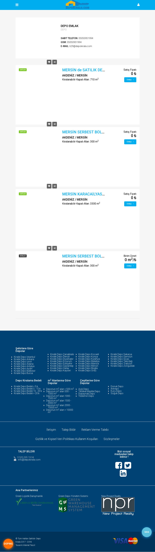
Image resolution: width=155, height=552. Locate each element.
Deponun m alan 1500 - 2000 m (58, 401)
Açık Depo (83, 389)
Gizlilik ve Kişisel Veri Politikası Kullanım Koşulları (66, 439)
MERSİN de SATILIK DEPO (84, 70)
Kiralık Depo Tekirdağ (121, 361)
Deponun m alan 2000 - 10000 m (58, 406)
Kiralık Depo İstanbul (24, 357)
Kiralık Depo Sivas (120, 359)
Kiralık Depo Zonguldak (123, 366)
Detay (130, 80)
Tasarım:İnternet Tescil (25, 545)
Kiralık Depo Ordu (87, 370)
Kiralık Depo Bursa (23, 373)
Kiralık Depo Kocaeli (88, 354)
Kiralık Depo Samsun (121, 356)
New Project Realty (111, 496)
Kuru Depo (116, 391)
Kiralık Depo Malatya (88, 361)
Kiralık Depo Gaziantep (61, 366)
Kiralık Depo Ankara (24, 359)
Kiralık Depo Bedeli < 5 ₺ (26, 386)
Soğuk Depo (117, 393)
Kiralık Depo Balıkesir (24, 370)
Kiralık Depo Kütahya (89, 359)
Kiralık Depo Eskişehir (61, 363)
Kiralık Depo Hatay (59, 368)
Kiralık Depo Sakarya (121, 354)
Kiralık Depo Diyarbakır (61, 359)
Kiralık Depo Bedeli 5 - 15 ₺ (27, 388)
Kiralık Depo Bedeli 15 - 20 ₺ (28, 391)
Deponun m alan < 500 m (60, 389)
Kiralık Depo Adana (23, 364)
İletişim (51, 429)
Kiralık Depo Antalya (24, 366)
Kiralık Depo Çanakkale (62, 354)
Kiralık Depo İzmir (23, 361)
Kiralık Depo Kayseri (60, 370)
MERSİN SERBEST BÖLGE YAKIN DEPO (95, 132)
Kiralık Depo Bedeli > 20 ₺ (26, 393)
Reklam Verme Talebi (95, 429)
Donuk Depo (117, 386)
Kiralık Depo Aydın (23, 368)
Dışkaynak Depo (86, 393)
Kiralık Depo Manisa (88, 363)
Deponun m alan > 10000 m (59, 411)
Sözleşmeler (112, 439)
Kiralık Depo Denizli (60, 356)
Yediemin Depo (86, 396)
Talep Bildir (69, 429)
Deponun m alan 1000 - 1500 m (58, 397)
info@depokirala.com (29, 459)
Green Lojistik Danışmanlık (29, 496)
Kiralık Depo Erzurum (61, 361)
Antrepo (115, 388)
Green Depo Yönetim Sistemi (73, 496)
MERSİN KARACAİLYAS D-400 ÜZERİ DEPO (98, 194)
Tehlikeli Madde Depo (89, 391)
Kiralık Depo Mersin (88, 366)
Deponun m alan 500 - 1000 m (58, 392)
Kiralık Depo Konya (88, 356)
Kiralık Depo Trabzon (121, 363)
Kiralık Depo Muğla (88, 368)
